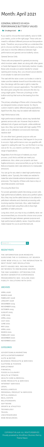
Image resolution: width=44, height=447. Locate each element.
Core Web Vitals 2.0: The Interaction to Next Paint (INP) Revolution (21, 262)
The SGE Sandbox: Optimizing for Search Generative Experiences (18, 273)
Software (6, 404)
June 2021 (5, 323)
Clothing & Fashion (11, 364)
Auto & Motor (8, 358)
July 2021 (5, 321)
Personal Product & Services (16, 392)
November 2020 (8, 341)
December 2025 (8, 304)
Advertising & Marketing (14, 352)
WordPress (22, 435)
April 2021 (5, 329)
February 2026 (8, 298)
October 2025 (7, 309)
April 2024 (6, 318)
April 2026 (6, 292)
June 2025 (5, 315)
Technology (7, 409)
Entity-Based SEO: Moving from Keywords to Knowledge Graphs (18, 268)
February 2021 (8, 335)
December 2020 (8, 338)
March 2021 (6, 332)
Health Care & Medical (12, 378)
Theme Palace (22, 438)
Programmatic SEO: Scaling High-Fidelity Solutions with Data (18, 279)
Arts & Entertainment (12, 355)
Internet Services (10, 384)
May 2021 (5, 326)
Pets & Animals (9, 395)
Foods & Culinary (10, 372)
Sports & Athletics (11, 406)
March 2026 (6, 295)
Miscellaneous (9, 389)
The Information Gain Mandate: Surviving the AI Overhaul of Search (20, 256)
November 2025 (8, 306)
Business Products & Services (17, 361)
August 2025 (7, 312)
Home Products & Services (15, 381)
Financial (6, 369)
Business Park (34, 435)
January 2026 (7, 301)
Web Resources (9, 418)
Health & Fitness (9, 375)
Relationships (8, 401)
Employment (7, 367)
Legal (4, 386)
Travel (4, 412)
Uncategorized (9, 415)
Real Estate (7, 398)
